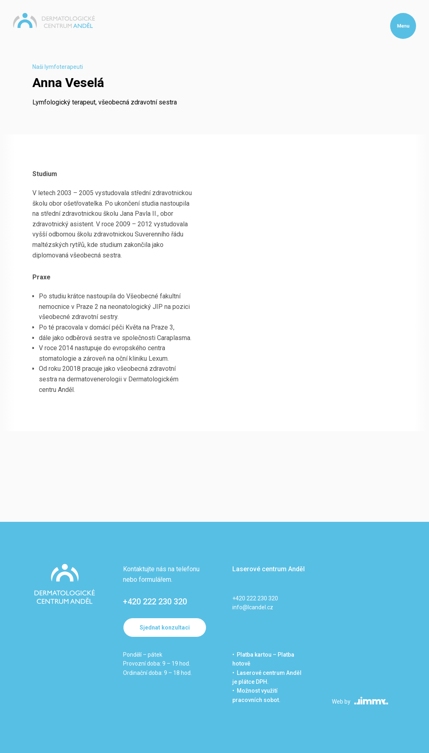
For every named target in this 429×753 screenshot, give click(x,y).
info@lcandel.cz (252, 607)
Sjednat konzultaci (165, 627)
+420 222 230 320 (155, 601)
